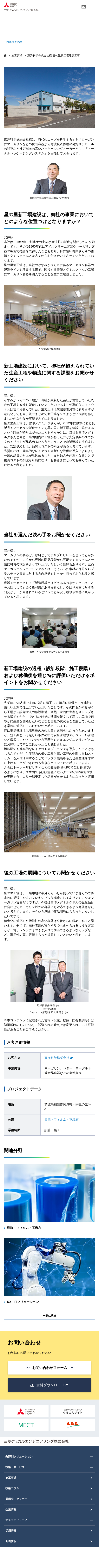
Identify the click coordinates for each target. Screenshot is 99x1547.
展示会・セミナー (16, 1498)
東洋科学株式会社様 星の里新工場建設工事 (53, 55)
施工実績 (16, 55)
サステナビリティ (16, 1520)
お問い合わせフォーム (52, 1368)
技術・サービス (14, 1467)
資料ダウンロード (52, 1385)
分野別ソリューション (19, 1456)
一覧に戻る (49, 1315)
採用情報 (10, 1530)
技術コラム (12, 1488)
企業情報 (10, 1509)
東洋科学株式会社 (58, 1057)
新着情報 (10, 1541)
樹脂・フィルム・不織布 (61, 1119)
